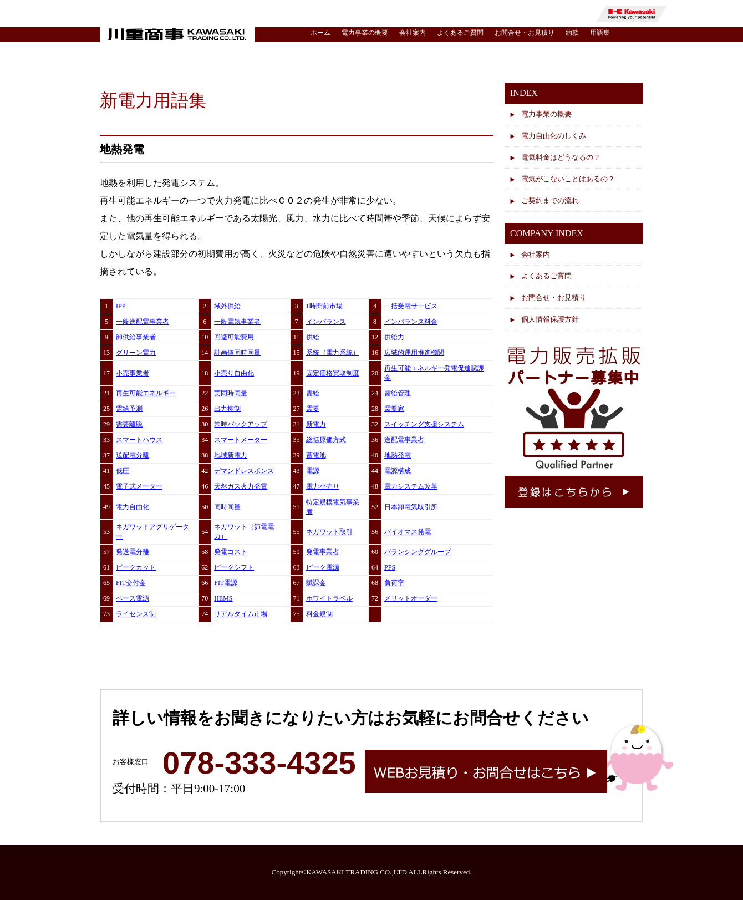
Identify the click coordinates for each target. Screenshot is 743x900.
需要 (312, 409)
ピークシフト (234, 567)
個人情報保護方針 (550, 319)
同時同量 (227, 507)
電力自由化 (132, 507)
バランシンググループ (417, 552)
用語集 (600, 33)
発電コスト (230, 552)
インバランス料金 (410, 322)
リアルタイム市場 (240, 614)
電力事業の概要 (365, 33)
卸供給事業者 (136, 337)
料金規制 (319, 614)
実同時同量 (230, 393)
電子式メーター (139, 486)
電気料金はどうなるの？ (560, 157)
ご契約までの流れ (550, 200)
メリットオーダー (410, 598)
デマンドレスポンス (244, 471)
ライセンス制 (136, 614)
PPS (389, 567)
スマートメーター (240, 440)
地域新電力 (230, 455)
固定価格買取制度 (332, 373)
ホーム (320, 33)
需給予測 (129, 409)
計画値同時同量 (237, 353)
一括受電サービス (410, 306)
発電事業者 (322, 552)
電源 (312, 471)
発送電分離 (132, 552)
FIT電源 (225, 583)
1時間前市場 (324, 306)
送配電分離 (132, 455)
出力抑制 (227, 409)
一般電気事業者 (237, 322)
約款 (572, 33)
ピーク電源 (322, 567)
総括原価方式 (326, 440)
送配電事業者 (404, 440)
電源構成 (397, 471)
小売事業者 (132, 373)
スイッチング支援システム (424, 424)
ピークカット (136, 567)
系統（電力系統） (332, 353)
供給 (312, 337)
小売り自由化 (234, 373)
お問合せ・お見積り (524, 33)
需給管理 (397, 393)
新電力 (316, 424)
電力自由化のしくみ (553, 135)
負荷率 (394, 583)
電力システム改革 (410, 486)
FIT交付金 (131, 583)
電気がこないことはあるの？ (568, 179)
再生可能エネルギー (146, 393)
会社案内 (412, 33)
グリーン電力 (136, 353)
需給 (312, 393)
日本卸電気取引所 (410, 507)
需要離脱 (129, 424)
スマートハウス (139, 440)
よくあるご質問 (460, 33)
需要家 (394, 409)
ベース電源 (132, 598)
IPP (120, 306)
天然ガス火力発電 (240, 486)
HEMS (223, 598)
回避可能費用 (234, 337)
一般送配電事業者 (142, 322)
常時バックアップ (240, 424)
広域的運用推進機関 (414, 353)
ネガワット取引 (329, 532)
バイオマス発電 (407, 532)
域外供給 (227, 306)
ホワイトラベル (329, 598)
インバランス (326, 322)
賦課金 (316, 583)
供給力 (394, 337)
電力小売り (322, 486)
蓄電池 (316, 455)
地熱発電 (397, 455)
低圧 (122, 471)
